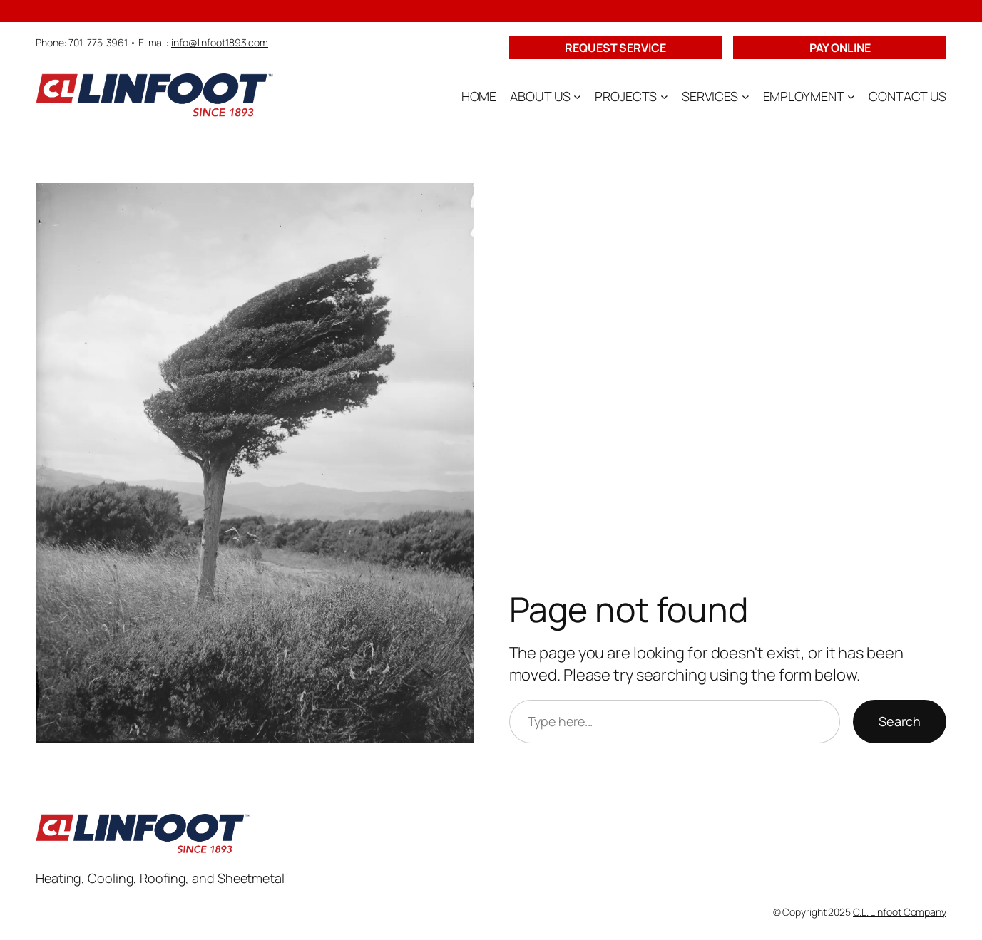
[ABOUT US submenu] (577, 96)
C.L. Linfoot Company (899, 912)
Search (900, 721)
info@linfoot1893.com (219, 42)
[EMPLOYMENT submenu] (851, 96)
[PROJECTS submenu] (664, 96)
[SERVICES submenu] (746, 96)
